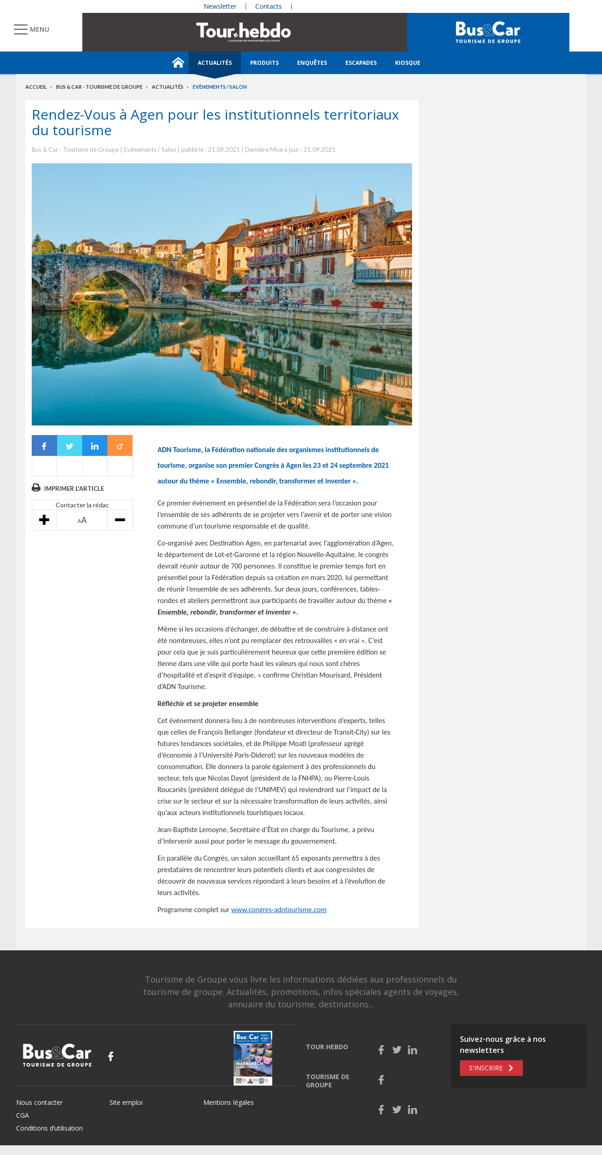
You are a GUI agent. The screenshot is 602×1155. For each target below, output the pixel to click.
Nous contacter (39, 1102)
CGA (22, 1115)
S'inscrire (486, 1067)
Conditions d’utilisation (49, 1128)
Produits (264, 63)
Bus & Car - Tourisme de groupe (99, 87)
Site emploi (126, 1102)
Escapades (361, 63)
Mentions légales (228, 1102)
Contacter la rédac (82, 505)
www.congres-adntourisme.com (279, 909)
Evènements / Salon (220, 87)
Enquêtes (312, 63)
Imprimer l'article (74, 488)
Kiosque (407, 63)
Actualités (215, 63)
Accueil (36, 87)
